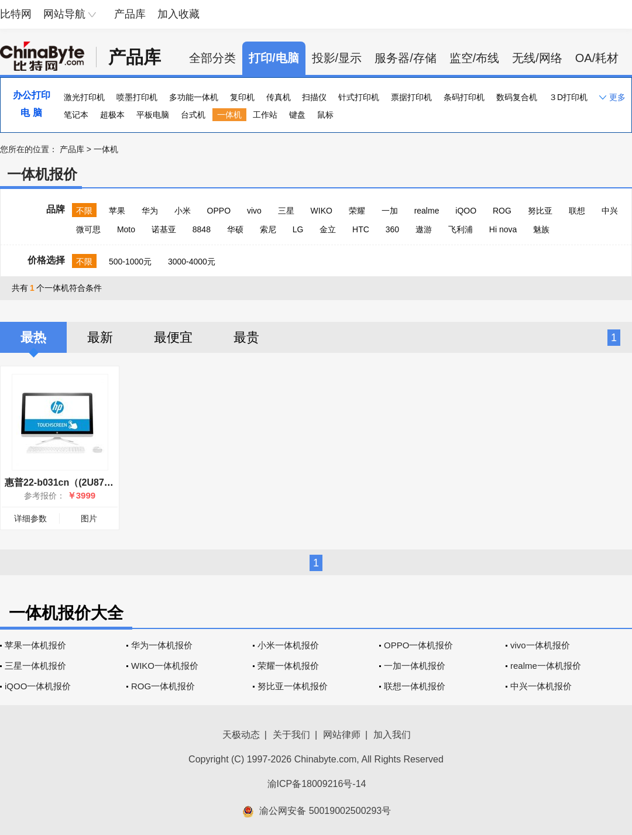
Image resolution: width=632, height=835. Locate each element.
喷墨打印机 (136, 97)
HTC (360, 229)
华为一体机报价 (162, 645)
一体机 (229, 114)
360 (392, 229)
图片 (89, 518)
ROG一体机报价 (163, 686)
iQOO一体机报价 (38, 686)
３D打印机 (568, 97)
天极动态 (241, 735)
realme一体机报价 (545, 666)
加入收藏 (178, 14)
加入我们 (392, 735)
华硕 (235, 229)
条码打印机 (464, 97)
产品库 (130, 14)
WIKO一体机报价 (164, 666)
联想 (577, 210)
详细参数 (30, 518)
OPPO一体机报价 (418, 645)
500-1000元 (130, 261)
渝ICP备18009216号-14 (316, 784)
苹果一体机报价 (35, 645)
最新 (100, 337)
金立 (328, 229)
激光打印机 (84, 97)
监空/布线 (474, 57)
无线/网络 (537, 57)
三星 (286, 210)
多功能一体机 (193, 97)
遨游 (423, 229)
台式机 (193, 114)
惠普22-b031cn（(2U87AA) (63, 482)
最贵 (246, 337)
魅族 (541, 229)
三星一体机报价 (35, 666)
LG (298, 229)
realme (426, 210)
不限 (84, 210)
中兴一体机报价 (541, 686)
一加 (390, 210)
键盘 (297, 114)
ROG (502, 210)
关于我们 (291, 735)
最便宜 (173, 337)
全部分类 (212, 57)
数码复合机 (516, 97)
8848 (202, 229)
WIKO (321, 210)
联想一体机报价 (414, 686)
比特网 (16, 14)
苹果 (117, 210)
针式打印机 (358, 97)
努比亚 (540, 210)
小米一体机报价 (288, 645)
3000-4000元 (191, 261)
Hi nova (503, 229)
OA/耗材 (597, 57)
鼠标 (325, 114)
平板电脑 (152, 114)
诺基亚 (164, 229)
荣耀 (357, 210)
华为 (150, 210)
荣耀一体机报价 (288, 666)
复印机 (242, 97)
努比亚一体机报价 (292, 686)
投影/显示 (337, 57)
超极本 (112, 114)
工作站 (265, 114)
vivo (254, 210)
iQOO (465, 210)
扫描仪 (314, 97)
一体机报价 (42, 174)
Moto (126, 229)
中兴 (610, 210)
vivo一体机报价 (540, 645)
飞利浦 (460, 229)
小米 (182, 210)
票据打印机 (411, 97)
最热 (33, 337)
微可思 (88, 229)
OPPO (219, 210)
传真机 (278, 97)
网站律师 (341, 735)
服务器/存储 (406, 57)
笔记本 (76, 114)
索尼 (268, 229)
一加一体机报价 (414, 666)
